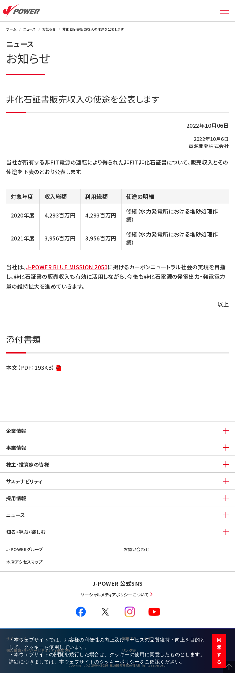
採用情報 (16, 498)
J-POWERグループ (24, 549)
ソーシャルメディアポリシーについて (115, 595)
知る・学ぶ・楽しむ (25, 531)
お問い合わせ (136, 549)
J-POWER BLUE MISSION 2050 (66, 267)
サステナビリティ (24, 481)
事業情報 (16, 447)
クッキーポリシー (119, 661)
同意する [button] (219, 650)
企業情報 (16, 430)
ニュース (15, 515)
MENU (224, 10)
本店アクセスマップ (24, 562)
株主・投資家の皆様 (27, 464)
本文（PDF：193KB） (33, 367)
